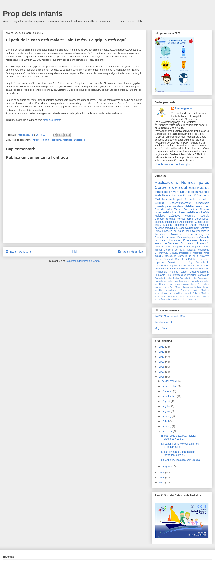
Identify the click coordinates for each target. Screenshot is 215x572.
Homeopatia (161, 272)
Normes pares (195, 182)
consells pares (163, 206)
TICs (168, 275)
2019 (162, 361)
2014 (162, 477)
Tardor (178, 209)
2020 (162, 356)
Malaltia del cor (201, 287)
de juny (166, 411)
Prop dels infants (33, 14)
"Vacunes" (190, 215)
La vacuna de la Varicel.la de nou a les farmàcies (180, 445)
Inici (74, 251)
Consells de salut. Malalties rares (172, 281)
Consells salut (163, 209)
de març (167, 426)
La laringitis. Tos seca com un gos (180, 459)
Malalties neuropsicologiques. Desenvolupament (182, 226)
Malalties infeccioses (74, 139)
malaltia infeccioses (165, 256)
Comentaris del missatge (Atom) (83, 261)
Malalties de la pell (168, 199)
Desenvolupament (180, 202)
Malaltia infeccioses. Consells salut (176, 290)
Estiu (192, 188)
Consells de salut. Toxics (167, 278)
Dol (183, 243)
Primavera (160, 275)
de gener (167, 466)
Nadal (190, 243)
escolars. (173, 299)
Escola (159, 203)
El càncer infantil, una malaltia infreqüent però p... (178, 453)
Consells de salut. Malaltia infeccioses (185, 231)
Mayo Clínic (161, 328)
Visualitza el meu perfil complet (172, 164)
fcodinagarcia (183, 108)
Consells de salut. (196, 199)
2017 (162, 371)
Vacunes (203, 195)
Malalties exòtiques (167, 215)
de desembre (170, 381)
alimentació (202, 202)
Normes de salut (193, 296)
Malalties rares (201, 253)
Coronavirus (161, 246)
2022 (162, 346)
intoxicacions (179, 275)
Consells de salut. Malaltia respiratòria (182, 223)
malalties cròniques (187, 299)
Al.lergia (204, 215)
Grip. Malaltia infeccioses (181, 287)
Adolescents (186, 221)
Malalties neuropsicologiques (190, 234)
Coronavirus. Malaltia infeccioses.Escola (188, 268)
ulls (182, 262)
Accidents (178, 206)
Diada (193, 224)
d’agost (166, 401)
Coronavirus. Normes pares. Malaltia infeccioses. (182, 211)
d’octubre (167, 391)
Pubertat (165, 299)
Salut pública (189, 192)
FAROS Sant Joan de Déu (170, 316)
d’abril (165, 421)
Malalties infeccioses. (196, 206)
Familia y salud (163, 322)
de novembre (170, 386)
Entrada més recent (18, 251)
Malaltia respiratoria (51, 139)
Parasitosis (173, 262)
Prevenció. (203, 243)
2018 (162, 366)
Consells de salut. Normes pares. (174, 218)
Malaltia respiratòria (198, 212)
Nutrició (204, 192)
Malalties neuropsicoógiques (187, 293)
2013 (162, 482)
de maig (167, 416)
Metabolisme (179, 296)
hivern (36, 139)
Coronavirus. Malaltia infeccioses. (173, 253)
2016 (162, 376)
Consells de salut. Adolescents (194, 278)
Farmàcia (160, 234)
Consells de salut (171, 187)
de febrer (167, 431)
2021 (162, 351)
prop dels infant (52, 120)
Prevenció (189, 195)
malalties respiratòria (198, 275)
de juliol (166, 406)
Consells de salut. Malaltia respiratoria (186, 250)
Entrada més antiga (130, 251)
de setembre (169, 396)
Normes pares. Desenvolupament (185, 246)
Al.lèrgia (190, 262)
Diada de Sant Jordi (175, 259)
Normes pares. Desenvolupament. (189, 272)
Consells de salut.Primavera (193, 256)
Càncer (158, 259)
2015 (162, 472)
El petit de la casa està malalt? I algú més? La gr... (179, 437)
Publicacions (166, 182)
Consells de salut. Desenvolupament (176, 237)
